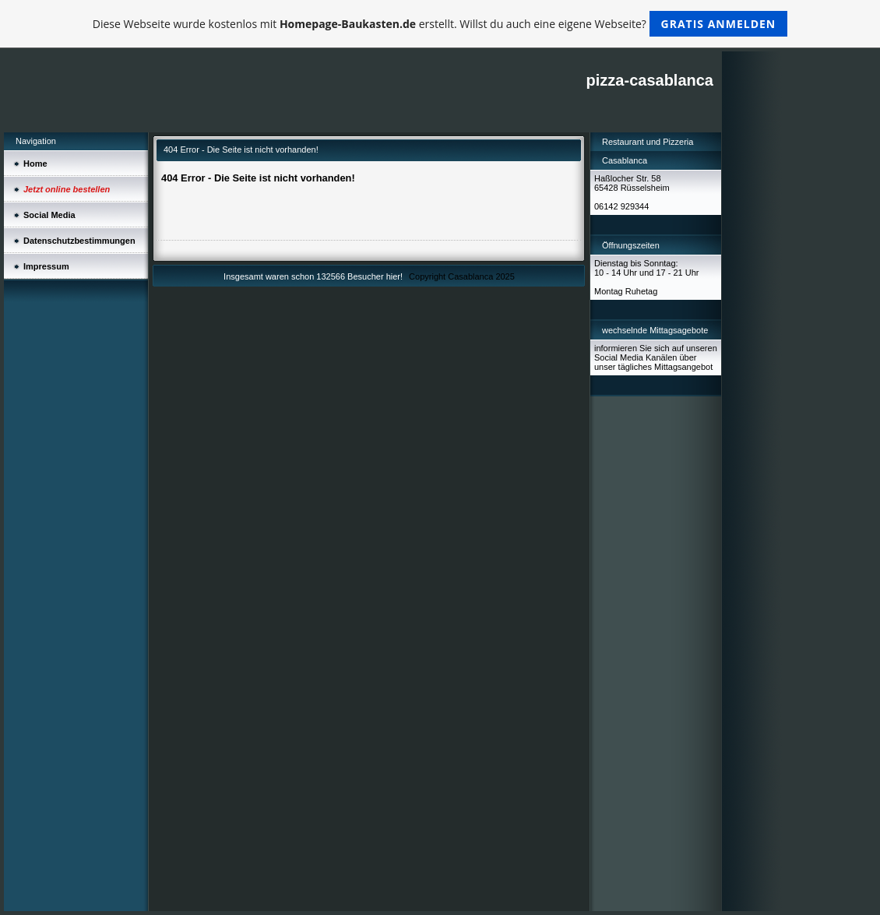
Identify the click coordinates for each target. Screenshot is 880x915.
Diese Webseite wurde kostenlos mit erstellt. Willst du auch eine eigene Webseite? (440, 24)
